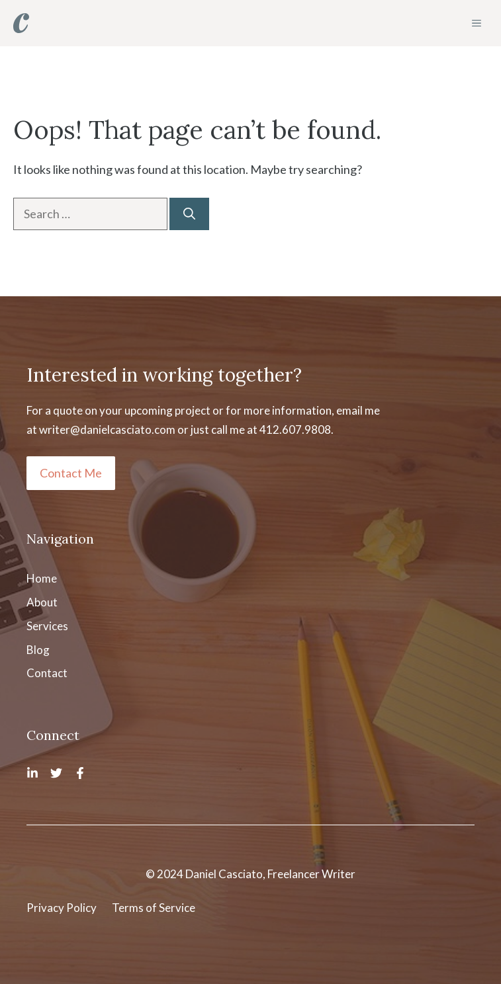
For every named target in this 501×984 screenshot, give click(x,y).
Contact (47, 673)
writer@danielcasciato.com (107, 429)
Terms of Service (153, 908)
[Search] (189, 214)
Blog (38, 650)
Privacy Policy (61, 908)
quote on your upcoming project (131, 410)
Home (41, 578)
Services (47, 626)
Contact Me (71, 473)
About (42, 602)
